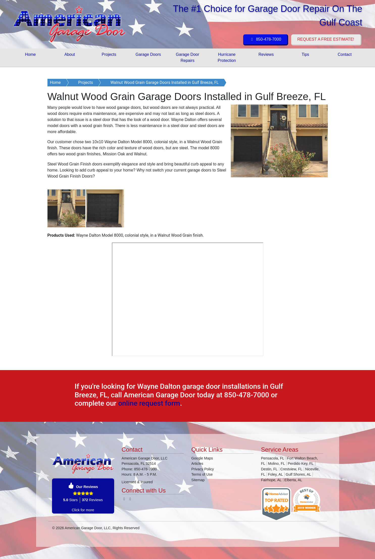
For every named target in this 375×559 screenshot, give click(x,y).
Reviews (265, 54)
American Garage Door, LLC (88, 528)
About (69, 54)
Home (30, 54)
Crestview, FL (291, 469)
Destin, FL (269, 469)
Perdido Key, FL (300, 463)
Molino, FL (276, 463)
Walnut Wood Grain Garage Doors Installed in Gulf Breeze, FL (164, 82)
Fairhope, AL (271, 480)
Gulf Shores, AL (298, 474)
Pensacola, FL (272, 458)
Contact (345, 54)
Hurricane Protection (227, 57)
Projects (109, 54)
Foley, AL (275, 474)
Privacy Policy (202, 469)
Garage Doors (148, 54)
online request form (149, 403)
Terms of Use (202, 474)
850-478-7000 (265, 39)
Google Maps (202, 458)
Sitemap (198, 480)
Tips (305, 54)
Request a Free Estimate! (325, 39)
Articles (197, 463)
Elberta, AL (293, 480)
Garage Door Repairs (187, 57)
